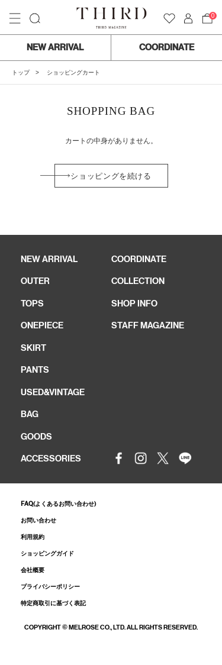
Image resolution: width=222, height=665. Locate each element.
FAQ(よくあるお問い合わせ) (58, 504)
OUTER (35, 281)
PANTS (35, 369)
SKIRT (33, 348)
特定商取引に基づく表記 (53, 603)
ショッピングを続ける (111, 176)
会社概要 (32, 570)
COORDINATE (166, 47)
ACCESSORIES (51, 458)
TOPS (32, 303)
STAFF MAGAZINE (147, 325)
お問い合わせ (38, 520)
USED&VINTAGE (53, 392)
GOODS (36, 436)
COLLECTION (138, 281)
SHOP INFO (134, 303)
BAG (29, 414)
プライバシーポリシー (50, 586)
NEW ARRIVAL (55, 47)
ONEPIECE (42, 325)
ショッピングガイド (47, 553)
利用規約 (32, 537)
